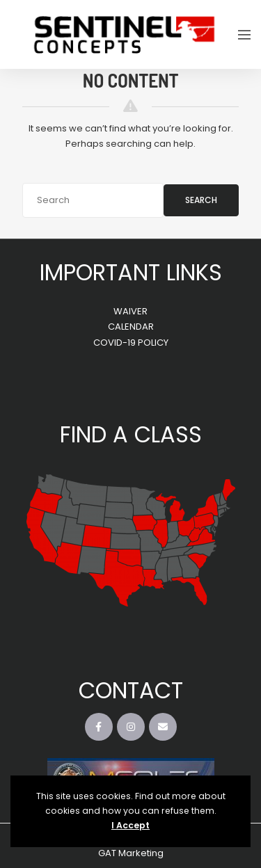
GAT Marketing (131, 853)
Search (201, 200)
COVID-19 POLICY (130, 342)
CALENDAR (131, 326)
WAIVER (130, 311)
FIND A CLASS (131, 434)
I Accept (130, 825)
